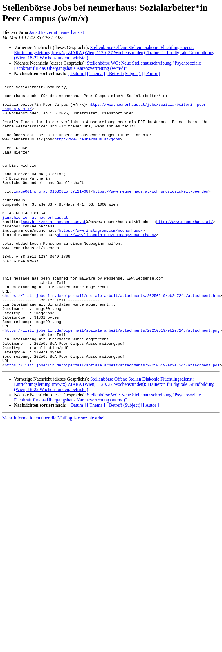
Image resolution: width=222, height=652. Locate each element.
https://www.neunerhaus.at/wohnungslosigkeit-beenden (150, 212)
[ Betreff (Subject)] (124, 461)
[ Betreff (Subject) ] (124, 73)
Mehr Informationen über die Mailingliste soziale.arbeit (54, 474)
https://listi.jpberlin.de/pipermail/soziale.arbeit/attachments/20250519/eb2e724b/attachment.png (112, 379)
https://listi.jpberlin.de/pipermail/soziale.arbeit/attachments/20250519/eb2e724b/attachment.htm (112, 338)
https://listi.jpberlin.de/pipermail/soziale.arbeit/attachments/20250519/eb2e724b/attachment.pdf (112, 421)
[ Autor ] (152, 73)
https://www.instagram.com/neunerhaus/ (101, 259)
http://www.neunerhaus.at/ (184, 249)
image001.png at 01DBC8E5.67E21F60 (51, 212)
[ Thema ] (96, 73)
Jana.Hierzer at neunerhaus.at (56, 32)
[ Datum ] (77, 73)
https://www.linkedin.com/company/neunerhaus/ (106, 265)
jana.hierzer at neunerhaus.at (35, 244)
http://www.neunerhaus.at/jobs (87, 150)
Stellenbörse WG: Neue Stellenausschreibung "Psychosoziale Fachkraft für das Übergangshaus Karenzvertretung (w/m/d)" (107, 66)
